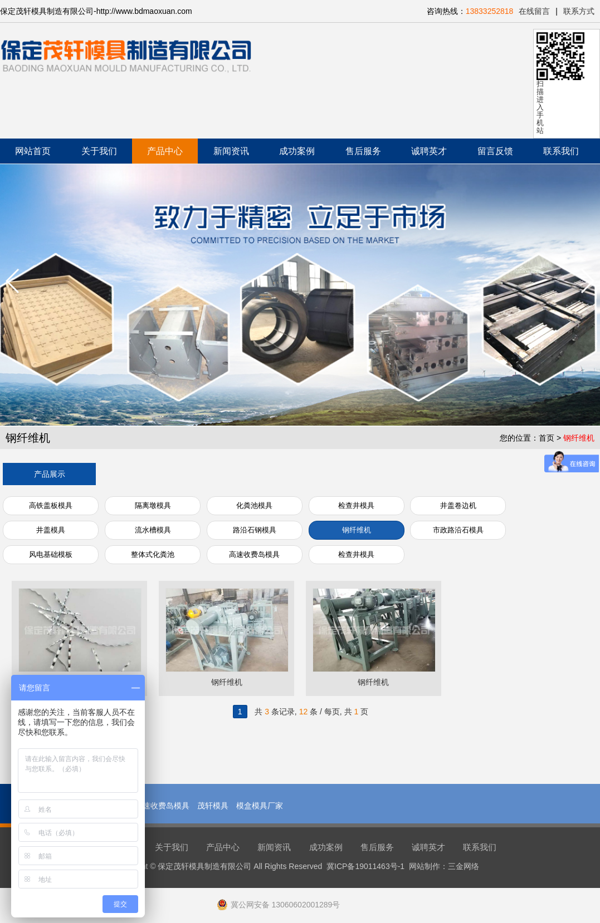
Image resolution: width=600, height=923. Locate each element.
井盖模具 (50, 530)
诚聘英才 (429, 151)
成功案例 (297, 151)
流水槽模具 (153, 530)
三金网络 (463, 866)
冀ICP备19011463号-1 (365, 866)
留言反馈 (495, 151)
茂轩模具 (212, 805)
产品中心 (165, 151)
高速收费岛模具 (254, 554)
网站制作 (424, 866)
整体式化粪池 (152, 554)
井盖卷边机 (458, 505)
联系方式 (578, 11)
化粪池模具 (254, 505)
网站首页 (33, 151)
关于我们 (99, 151)
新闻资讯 (231, 151)
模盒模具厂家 (259, 805)
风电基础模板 (50, 554)
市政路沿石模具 (458, 530)
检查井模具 (356, 505)
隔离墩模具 (153, 505)
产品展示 (49, 474)
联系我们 (561, 151)
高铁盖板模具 (50, 505)
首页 (546, 437)
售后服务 (363, 151)
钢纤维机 (578, 437)
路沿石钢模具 (254, 530)
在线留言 (534, 11)
